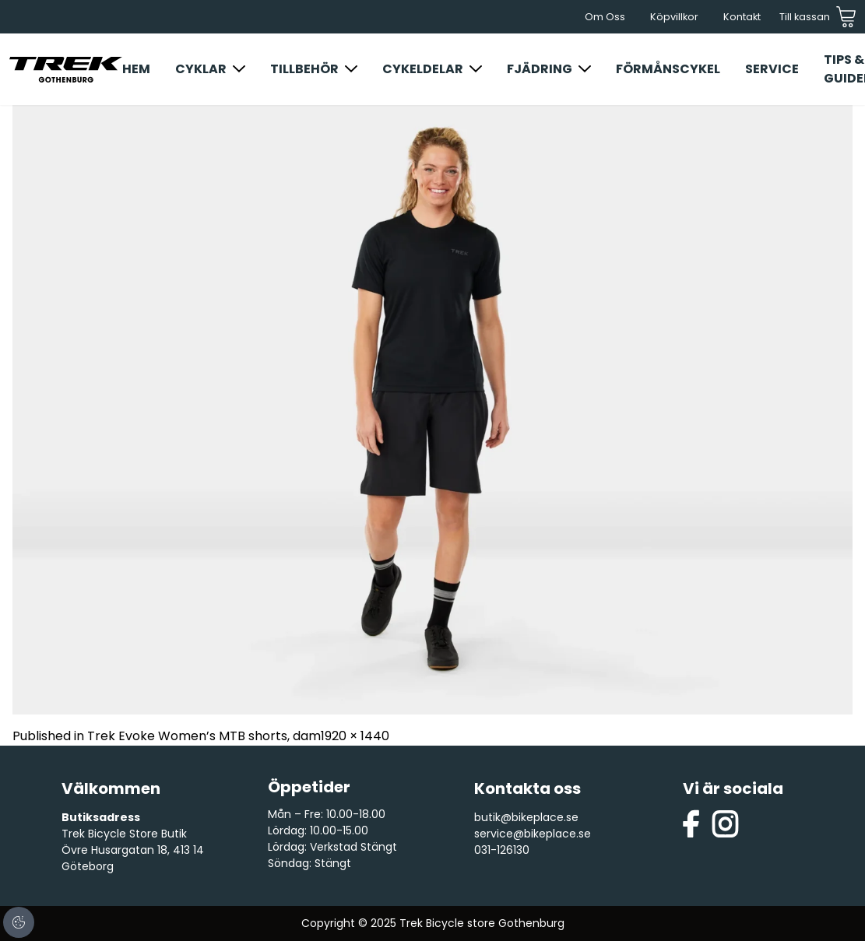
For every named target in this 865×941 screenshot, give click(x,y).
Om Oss (605, 16)
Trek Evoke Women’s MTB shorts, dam (204, 736)
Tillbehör (304, 69)
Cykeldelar (422, 69)
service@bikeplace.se (532, 833)
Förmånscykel (668, 69)
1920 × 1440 (355, 736)
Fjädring (539, 69)
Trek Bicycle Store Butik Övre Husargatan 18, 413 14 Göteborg (133, 850)
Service (772, 69)
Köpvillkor (674, 16)
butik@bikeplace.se (526, 817)
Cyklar (201, 69)
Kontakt (742, 16)
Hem (136, 69)
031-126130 (501, 850)
